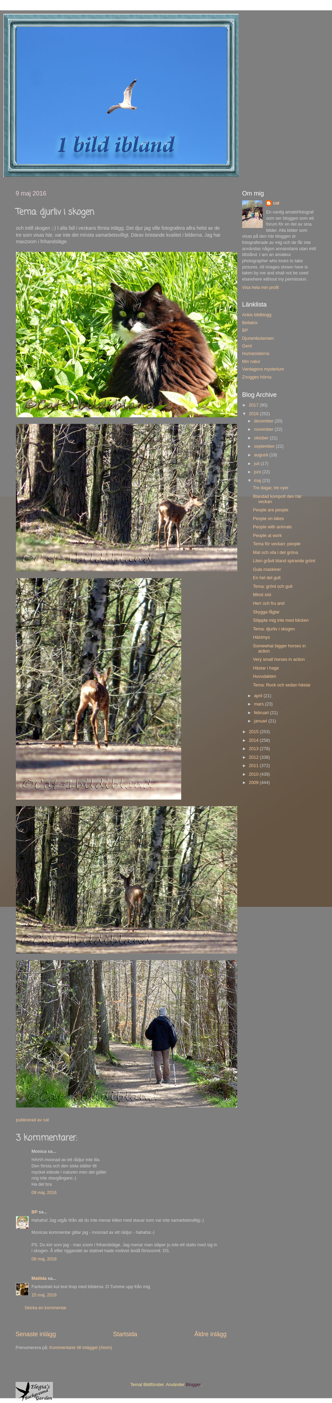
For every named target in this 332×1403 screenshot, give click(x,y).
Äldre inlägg (210, 1334)
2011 (254, 765)
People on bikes (268, 518)
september (265, 446)
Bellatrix (250, 322)
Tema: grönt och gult (272, 586)
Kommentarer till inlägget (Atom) (80, 1347)
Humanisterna (255, 353)
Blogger (193, 1384)
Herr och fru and (268, 603)
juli (257, 463)
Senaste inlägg (36, 1334)
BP (34, 1212)
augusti (261, 455)
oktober (262, 438)
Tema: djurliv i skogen (274, 629)
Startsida (125, 1334)
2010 (254, 774)
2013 (254, 748)
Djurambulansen (258, 338)
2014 (254, 740)
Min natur (251, 361)
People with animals (272, 527)
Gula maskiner (267, 569)
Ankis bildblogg (256, 314)
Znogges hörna (256, 377)
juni (258, 472)
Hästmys (261, 637)
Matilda (38, 1278)
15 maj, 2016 (44, 1295)
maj (258, 480)
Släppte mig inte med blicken (280, 620)
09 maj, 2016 (44, 1192)
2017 (254, 405)
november (264, 429)
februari (262, 712)
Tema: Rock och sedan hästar (282, 685)
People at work (267, 535)
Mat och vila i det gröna (275, 552)
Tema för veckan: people (276, 543)
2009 (254, 782)
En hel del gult (266, 577)
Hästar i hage (266, 668)
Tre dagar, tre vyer (270, 487)
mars (259, 704)
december (264, 421)
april (259, 695)
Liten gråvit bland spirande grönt (284, 560)
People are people (270, 510)
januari (261, 721)
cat (276, 203)
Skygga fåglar (266, 612)
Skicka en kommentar (45, 1307)
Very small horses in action (279, 659)
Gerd (247, 346)
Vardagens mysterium (263, 369)
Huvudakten (264, 676)
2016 (254, 413)
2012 (254, 757)
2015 (254, 731)
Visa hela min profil (260, 287)
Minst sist (262, 594)
